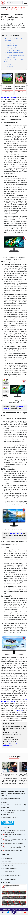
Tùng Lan (20, 710)
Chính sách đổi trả (6, 862)
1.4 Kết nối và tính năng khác (12, 50)
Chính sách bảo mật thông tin (9, 868)
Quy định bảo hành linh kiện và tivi (10, 872)
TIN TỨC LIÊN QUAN (14, 757)
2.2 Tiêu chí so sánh (10, 57)
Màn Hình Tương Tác (16, 533)
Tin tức (9, 7)
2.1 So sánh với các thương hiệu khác (14, 55)
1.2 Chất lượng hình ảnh (11, 45)
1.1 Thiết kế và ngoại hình (11, 43)
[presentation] (1, 83)
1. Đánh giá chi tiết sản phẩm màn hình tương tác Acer (13, 39)
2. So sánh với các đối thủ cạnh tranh (13, 52)
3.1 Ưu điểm (8, 64)
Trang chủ (3, 7)
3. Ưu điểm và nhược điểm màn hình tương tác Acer (14, 60)
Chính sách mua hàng (6, 858)
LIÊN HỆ (7, 92)
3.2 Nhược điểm (9, 66)
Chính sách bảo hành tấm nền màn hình (11, 875)
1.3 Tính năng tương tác (11, 48)
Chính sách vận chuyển (7, 865)
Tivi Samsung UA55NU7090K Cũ (7, 87)
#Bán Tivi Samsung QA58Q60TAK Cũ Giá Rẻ (20, 87)
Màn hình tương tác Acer (8, 97)
